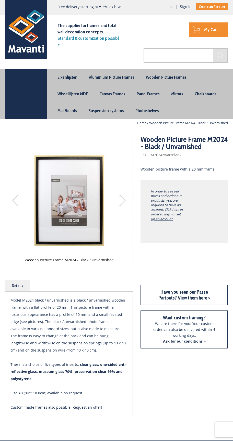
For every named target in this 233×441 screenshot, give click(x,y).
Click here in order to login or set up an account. (167, 214)
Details (17, 285)
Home (141, 123)
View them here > (194, 298)
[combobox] (186, 55)
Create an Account (212, 6)
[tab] (17, 286)
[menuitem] (67, 77)
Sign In (186, 6)
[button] (166, 7)
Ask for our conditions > (184, 341)
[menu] (116, 94)
